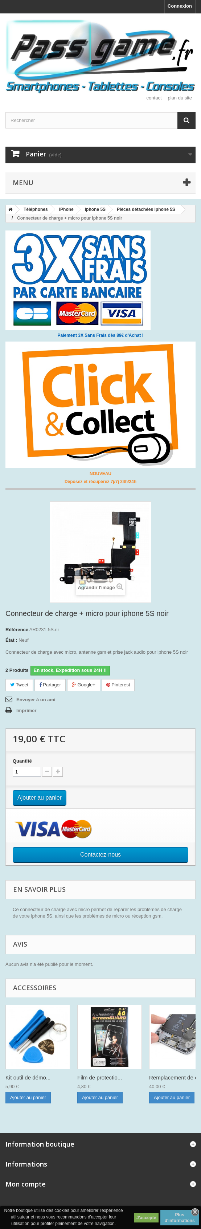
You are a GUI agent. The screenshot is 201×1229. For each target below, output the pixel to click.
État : (11, 640)
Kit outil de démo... (27, 1077)
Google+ (83, 684)
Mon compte (25, 1184)
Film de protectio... (99, 1077)
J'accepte (146, 1217)
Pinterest (118, 684)
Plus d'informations (180, 1217)
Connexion (180, 6)
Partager (50, 684)
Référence (16, 629)
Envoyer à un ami (36, 699)
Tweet (19, 684)
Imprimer (26, 710)
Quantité (22, 761)
